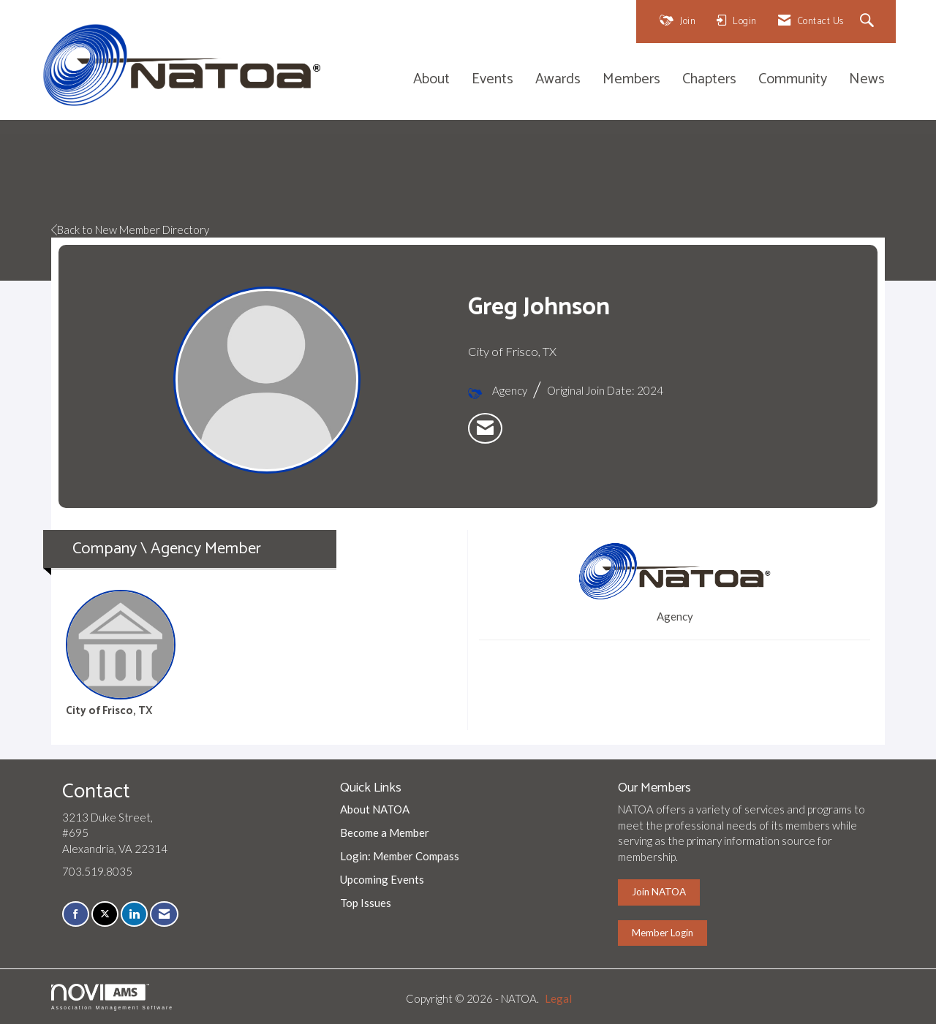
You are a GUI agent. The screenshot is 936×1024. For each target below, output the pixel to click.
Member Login (662, 932)
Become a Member (384, 832)
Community (792, 80)
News (867, 80)
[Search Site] (869, 21)
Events (492, 80)
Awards (558, 80)
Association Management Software (112, 997)
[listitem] (485, 428)
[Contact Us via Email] (164, 914)
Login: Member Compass (399, 855)
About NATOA (375, 809)
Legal (558, 998)
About (431, 80)
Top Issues (365, 902)
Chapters (709, 80)
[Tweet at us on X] (104, 914)
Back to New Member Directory (130, 229)
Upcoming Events (382, 879)
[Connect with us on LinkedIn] (134, 914)
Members (631, 80)
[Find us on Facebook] (75, 914)
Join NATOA (659, 892)
